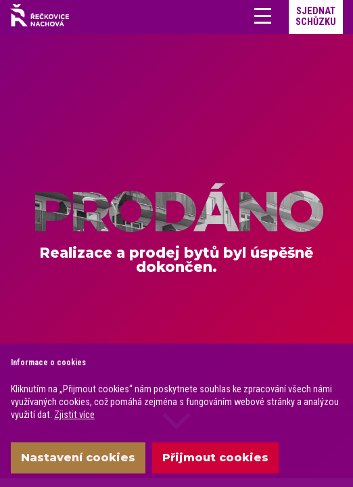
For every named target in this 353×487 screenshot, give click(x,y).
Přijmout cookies (215, 457)
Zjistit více (74, 415)
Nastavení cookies (78, 457)
